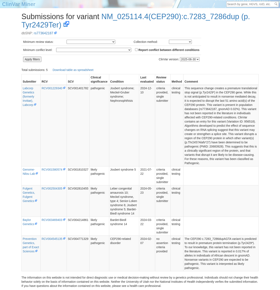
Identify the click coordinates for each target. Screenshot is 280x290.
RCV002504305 (52, 188)
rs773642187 (43, 33)
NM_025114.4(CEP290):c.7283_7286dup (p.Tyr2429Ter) (135, 20)
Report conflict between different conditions (167, 50)
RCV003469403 (52, 220)
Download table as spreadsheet (73, 70)
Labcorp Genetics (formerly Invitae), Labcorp (28, 97)
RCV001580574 (52, 169)
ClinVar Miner (18, 4)
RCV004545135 (52, 238)
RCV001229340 (52, 88)
